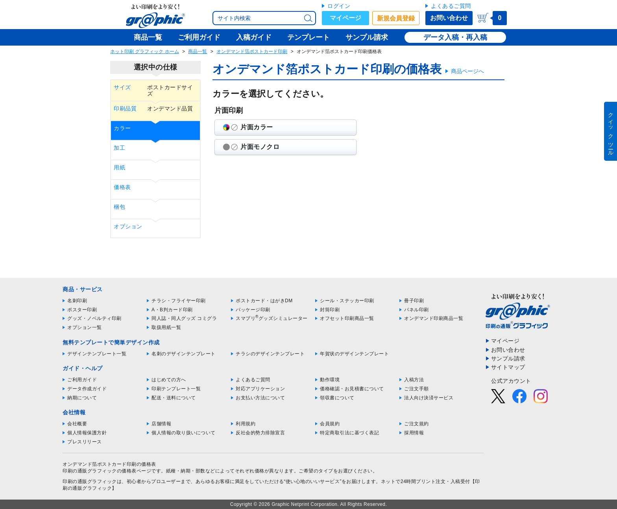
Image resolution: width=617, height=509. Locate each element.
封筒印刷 (330, 309)
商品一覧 (197, 51)
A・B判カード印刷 (172, 309)
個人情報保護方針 (87, 432)
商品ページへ (467, 71)
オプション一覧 (84, 327)
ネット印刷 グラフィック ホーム (144, 51)
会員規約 (330, 423)
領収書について (337, 398)
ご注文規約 (416, 423)
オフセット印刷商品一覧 (347, 318)
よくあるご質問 (451, 6)
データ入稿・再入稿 (455, 37)
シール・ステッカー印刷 (347, 300)
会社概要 (77, 423)
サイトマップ (508, 367)
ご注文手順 (416, 388)
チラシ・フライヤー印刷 (178, 300)
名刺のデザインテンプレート (183, 353)
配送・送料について (173, 398)
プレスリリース (84, 442)
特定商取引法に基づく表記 (349, 432)
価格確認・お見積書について (352, 388)
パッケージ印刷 (253, 309)
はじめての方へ (168, 379)
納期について (82, 398)
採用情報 (414, 432)
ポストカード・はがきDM (264, 300)
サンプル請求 (508, 358)
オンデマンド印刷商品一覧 (433, 318)
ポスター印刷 (82, 309)
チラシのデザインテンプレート (270, 353)
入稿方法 (414, 379)
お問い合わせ (449, 18)
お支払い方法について (260, 398)
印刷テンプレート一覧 (176, 388)
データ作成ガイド (87, 388)
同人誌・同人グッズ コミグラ (184, 318)
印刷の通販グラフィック (90, 481)
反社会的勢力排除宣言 (260, 432)
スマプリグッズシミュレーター (272, 318)
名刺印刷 (77, 300)
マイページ (345, 18)
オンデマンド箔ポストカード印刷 (251, 51)
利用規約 (245, 423)
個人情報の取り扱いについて (183, 432)
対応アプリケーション (260, 388)
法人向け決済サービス (428, 398)
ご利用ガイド (82, 379)
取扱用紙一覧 (166, 327)
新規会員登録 (396, 18)
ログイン (338, 6)
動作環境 (330, 379)
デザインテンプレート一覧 (96, 353)
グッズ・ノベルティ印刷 (94, 318)
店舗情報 (161, 423)
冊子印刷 (414, 300)
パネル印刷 (416, 309)
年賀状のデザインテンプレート (354, 353)
